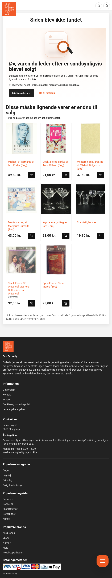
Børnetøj (7, 480)
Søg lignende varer (21, 93)
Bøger (6, 470)
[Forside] (8, 346)
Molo (5, 547)
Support (7, 399)
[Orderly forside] (9, 9)
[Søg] (98, 5)
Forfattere (8, 499)
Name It (7, 542)
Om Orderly (9, 389)
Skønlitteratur (10, 509)
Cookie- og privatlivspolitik (17, 404)
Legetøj (7, 475)
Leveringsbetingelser (14, 409)
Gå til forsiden (47, 93)
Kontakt (7, 394)
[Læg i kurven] (31, 175)
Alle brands (9, 533)
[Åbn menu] (103, 561)
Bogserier (8, 504)
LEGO (6, 537)
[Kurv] (106, 5)
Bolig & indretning (12, 485)
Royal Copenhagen (13, 552)
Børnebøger (9, 514)
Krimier (6, 518)
